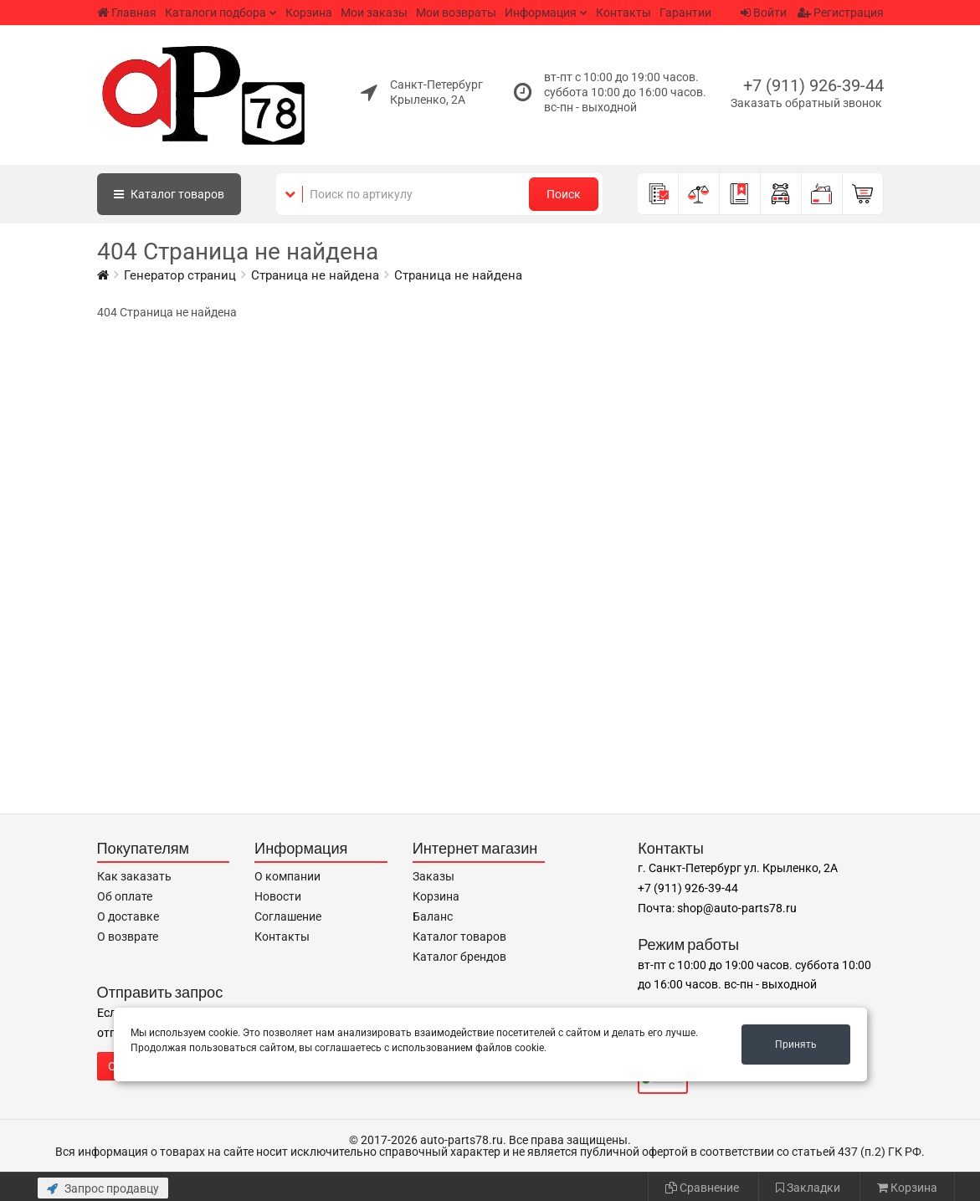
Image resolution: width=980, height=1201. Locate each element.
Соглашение (287, 916)
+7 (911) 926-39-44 (813, 85)
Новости (277, 896)
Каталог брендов (459, 956)
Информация (541, 12)
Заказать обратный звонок (806, 103)
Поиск (563, 194)
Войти (764, 12)
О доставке (128, 916)
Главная (126, 12)
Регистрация (841, 12)
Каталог (169, 194)
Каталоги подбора (215, 12)
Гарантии (685, 12)
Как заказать (134, 876)
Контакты (623, 12)
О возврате (127, 936)
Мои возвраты (456, 12)
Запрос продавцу (103, 1188)
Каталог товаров (459, 936)
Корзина (308, 12)
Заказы (433, 876)
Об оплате (124, 896)
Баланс (433, 916)
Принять (796, 1044)
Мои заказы (374, 12)
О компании (287, 876)
